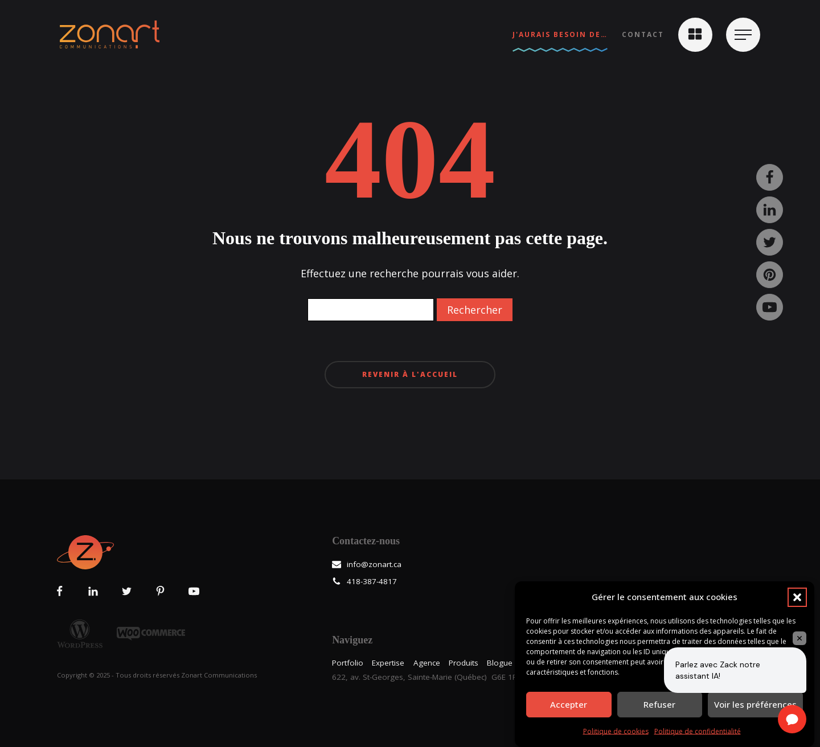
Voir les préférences (755, 704)
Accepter (568, 704)
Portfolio (347, 663)
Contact (643, 34)
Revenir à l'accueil (410, 374)
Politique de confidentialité (697, 731)
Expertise (388, 663)
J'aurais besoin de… (560, 34)
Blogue (499, 663)
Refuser (659, 704)
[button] (797, 597)
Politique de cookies (616, 731)
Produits (463, 663)
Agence (426, 663)
